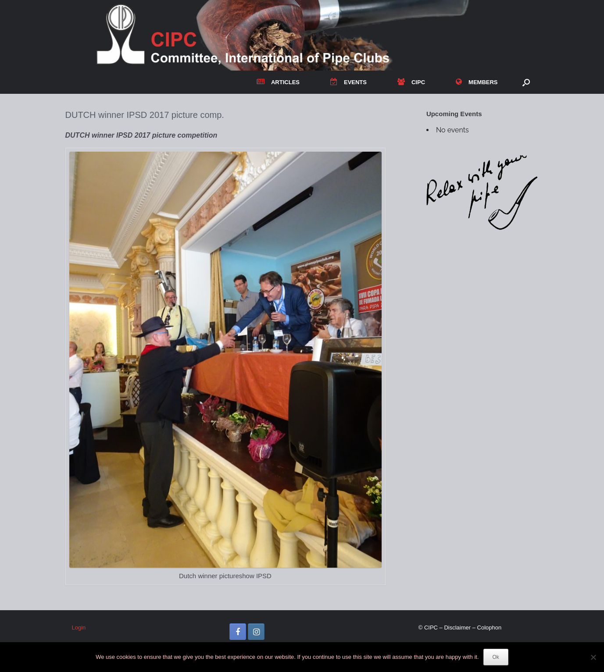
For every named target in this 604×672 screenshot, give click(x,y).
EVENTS (348, 82)
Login (79, 627)
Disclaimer (457, 627)
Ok (496, 657)
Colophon (489, 627)
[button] (526, 82)
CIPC (411, 82)
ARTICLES (278, 82)
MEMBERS (476, 82)
